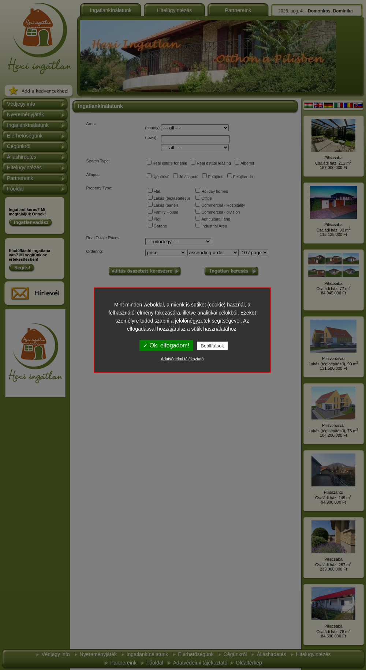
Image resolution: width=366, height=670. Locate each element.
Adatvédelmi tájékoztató (182, 359)
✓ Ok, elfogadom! (166, 345)
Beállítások (212, 346)
